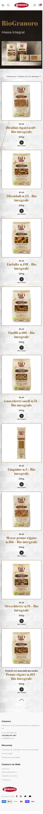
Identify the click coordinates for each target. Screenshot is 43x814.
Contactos (6, 780)
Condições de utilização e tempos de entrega (20, 750)
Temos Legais (7, 753)
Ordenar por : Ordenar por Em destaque (22, 76)
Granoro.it (5, 769)
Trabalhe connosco (9, 776)
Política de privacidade (11, 757)
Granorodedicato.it (9, 772)
